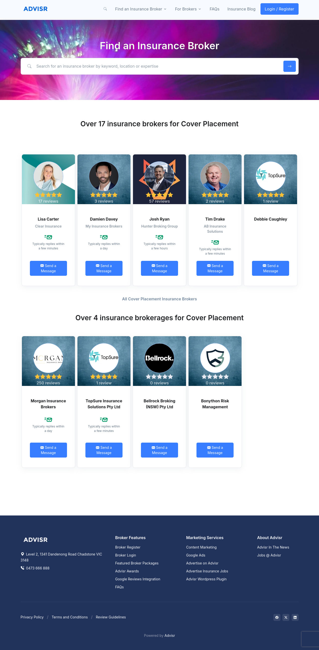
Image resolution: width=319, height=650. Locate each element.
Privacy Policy (32, 617)
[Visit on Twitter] (285, 617)
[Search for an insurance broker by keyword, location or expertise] (151, 66)
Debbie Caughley (270, 219)
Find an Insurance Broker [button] (138, 8)
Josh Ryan (159, 219)
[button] (105, 9)
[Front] (36, 9)
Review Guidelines (111, 617)
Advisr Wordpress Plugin (206, 579)
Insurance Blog (241, 8)
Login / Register (279, 8)
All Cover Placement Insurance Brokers (159, 298)
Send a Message (48, 268)
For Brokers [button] (186, 8)
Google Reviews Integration (137, 579)
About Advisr (269, 537)
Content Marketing (201, 547)
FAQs (214, 8)
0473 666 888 (35, 568)
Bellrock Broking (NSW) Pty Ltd (159, 403)
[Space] (36, 539)
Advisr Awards (127, 571)
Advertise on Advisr (202, 563)
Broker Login (125, 555)
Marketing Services (205, 537)
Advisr (169, 635)
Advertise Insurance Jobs (207, 571)
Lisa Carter (48, 219)
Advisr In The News (273, 547)
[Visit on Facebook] (276, 617)
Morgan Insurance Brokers (48, 403)
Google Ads (195, 555)
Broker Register (128, 547)
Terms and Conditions (70, 617)
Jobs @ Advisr (269, 555)
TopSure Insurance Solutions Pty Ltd (104, 403)
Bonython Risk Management (215, 403)
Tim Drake (215, 219)
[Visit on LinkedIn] (295, 617)
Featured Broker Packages (137, 563)
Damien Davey (104, 219)
